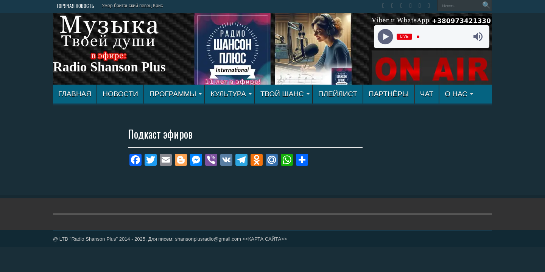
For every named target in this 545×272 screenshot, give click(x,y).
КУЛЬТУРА (231, 94)
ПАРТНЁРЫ (389, 94)
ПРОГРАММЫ (175, 94)
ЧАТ (426, 94)
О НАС (459, 94)
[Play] (385, 36)
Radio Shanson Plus (109, 67)
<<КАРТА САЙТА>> (264, 239)
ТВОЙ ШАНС (285, 94)
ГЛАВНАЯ (74, 94)
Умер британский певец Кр (130, 5)
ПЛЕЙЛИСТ (337, 94)
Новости (120, 94)
